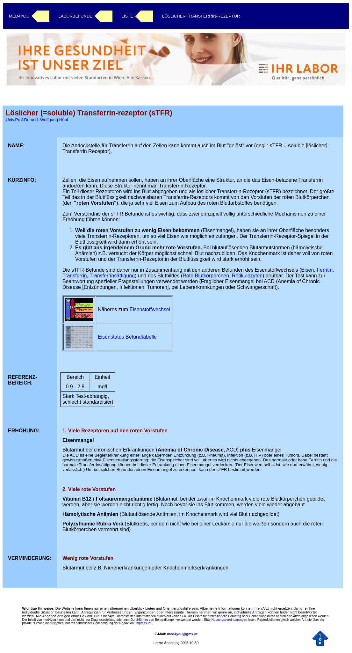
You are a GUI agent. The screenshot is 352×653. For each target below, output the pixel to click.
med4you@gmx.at (182, 634)
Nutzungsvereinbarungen (229, 619)
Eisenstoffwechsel (149, 309)
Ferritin (325, 270)
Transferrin (74, 275)
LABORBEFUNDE (75, 16)
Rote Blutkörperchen (206, 275)
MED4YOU (19, 16)
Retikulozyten (247, 275)
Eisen (307, 270)
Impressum (143, 623)
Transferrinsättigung (112, 275)
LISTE (127, 16)
